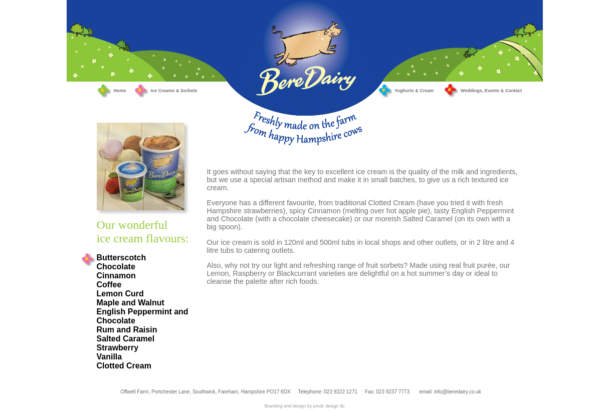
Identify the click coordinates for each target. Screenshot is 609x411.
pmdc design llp (329, 405)
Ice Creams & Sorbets (165, 90)
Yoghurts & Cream (405, 90)
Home (120, 90)
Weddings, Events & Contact (483, 90)
